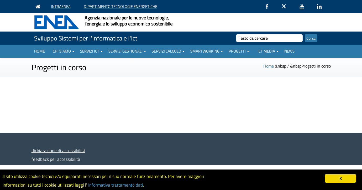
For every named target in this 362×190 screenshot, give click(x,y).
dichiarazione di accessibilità (58, 150)
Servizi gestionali (127, 51)
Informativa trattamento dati (115, 185)
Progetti (239, 51)
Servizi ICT (91, 51)
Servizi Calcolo (168, 51)
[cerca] (269, 38)
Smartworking (206, 51)
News (289, 51)
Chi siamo (63, 51)
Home (39, 51)
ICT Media (268, 51)
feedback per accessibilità (56, 159)
